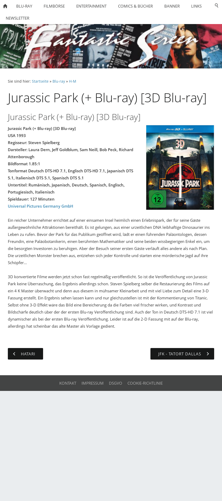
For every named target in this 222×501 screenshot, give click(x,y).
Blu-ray (58, 81)
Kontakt (67, 383)
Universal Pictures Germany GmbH (40, 206)
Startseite (40, 81)
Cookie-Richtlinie (145, 383)
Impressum (92, 383)
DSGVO (115, 383)
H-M (72, 81)
